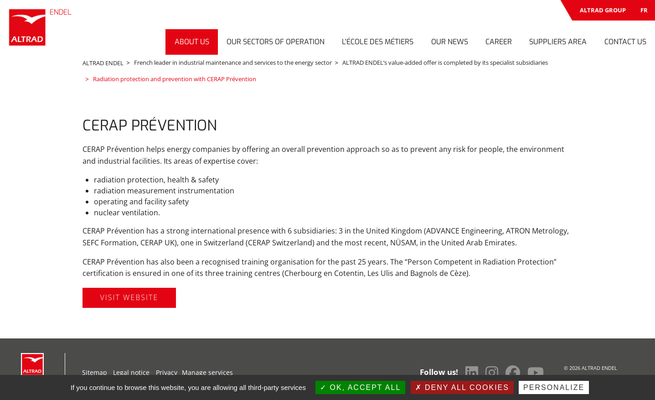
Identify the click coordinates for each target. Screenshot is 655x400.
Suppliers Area (558, 42)
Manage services (207, 371)
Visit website (129, 296)
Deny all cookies (462, 387)
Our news (449, 42)
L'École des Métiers (377, 42)
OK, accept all (360, 387)
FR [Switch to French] (644, 10)
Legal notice (131, 371)
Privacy (166, 371)
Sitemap (94, 371)
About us (192, 42)
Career (498, 42)
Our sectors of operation (276, 42)
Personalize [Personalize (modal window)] (553, 387)
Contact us (625, 42)
